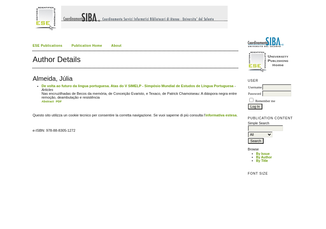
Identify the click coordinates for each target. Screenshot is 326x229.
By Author (264, 157)
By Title (262, 161)
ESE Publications (47, 45)
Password (254, 93)
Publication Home (87, 45)
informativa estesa (221, 115)
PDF (59, 101)
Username (255, 87)
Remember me (265, 101)
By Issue (263, 154)
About (116, 45)
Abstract (47, 101)
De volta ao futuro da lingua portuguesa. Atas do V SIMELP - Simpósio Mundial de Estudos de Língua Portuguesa (137, 86)
